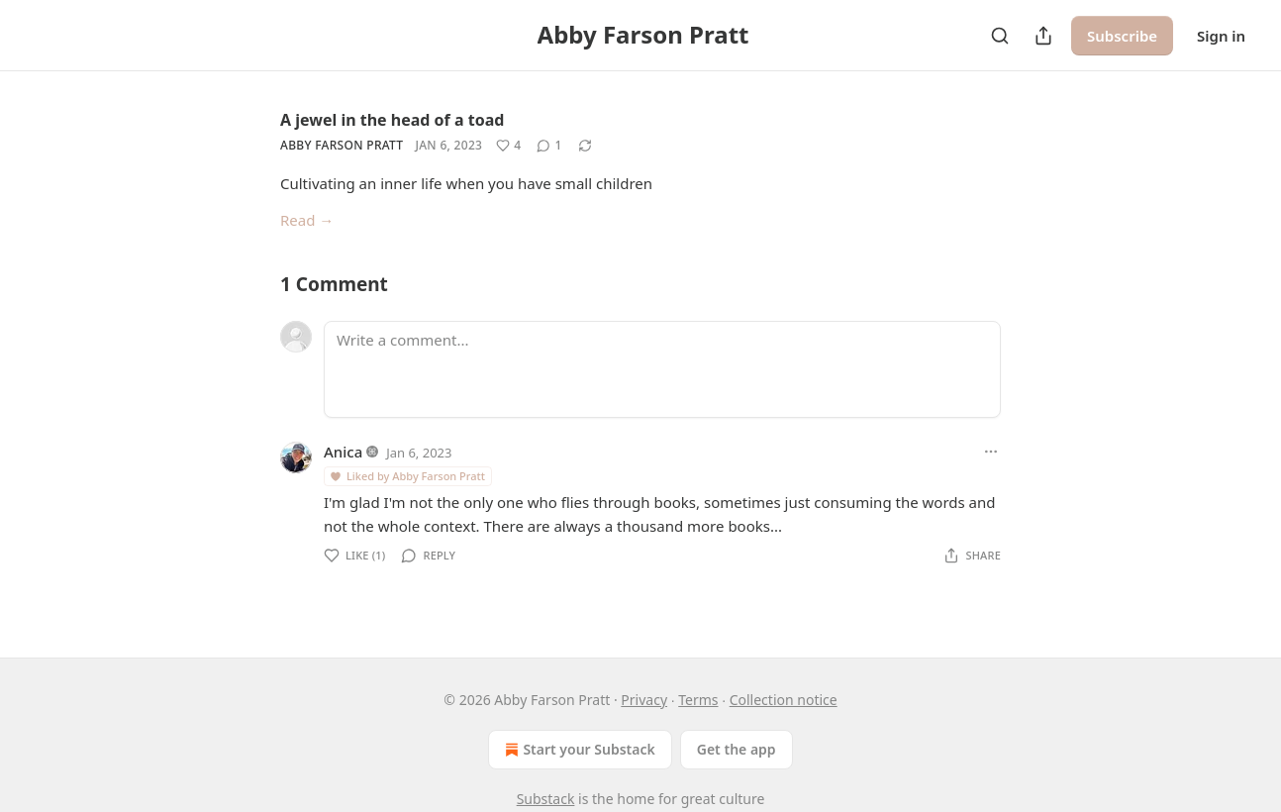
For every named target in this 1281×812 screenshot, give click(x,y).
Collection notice (784, 699)
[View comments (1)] (549, 145)
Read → (307, 220)
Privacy (644, 699)
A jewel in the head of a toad (392, 120)
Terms (698, 699)
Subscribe (1122, 36)
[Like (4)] (508, 145)
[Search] (1000, 35)
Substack (546, 798)
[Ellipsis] (991, 451)
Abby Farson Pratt (341, 145)
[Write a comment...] (662, 369)
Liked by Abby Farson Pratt (407, 475)
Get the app (736, 749)
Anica (343, 451)
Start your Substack (577, 750)
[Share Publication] (1043, 35)
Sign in (1221, 36)
